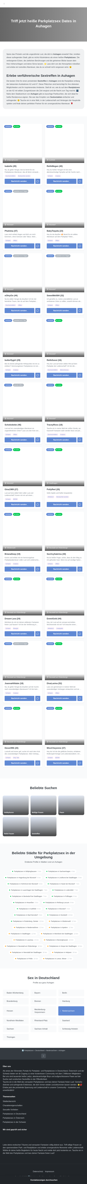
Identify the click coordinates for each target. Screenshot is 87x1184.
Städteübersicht (9, 1102)
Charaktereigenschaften (12, 1106)
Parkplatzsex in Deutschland (14, 1114)
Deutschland (39, 1051)
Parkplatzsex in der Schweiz (14, 1123)
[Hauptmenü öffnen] (4, 3)
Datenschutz (38, 1172)
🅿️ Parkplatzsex (28, 1051)
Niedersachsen (51, 1051)
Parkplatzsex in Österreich (13, 1119)
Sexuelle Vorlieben (10, 1110)
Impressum (49, 1172)
